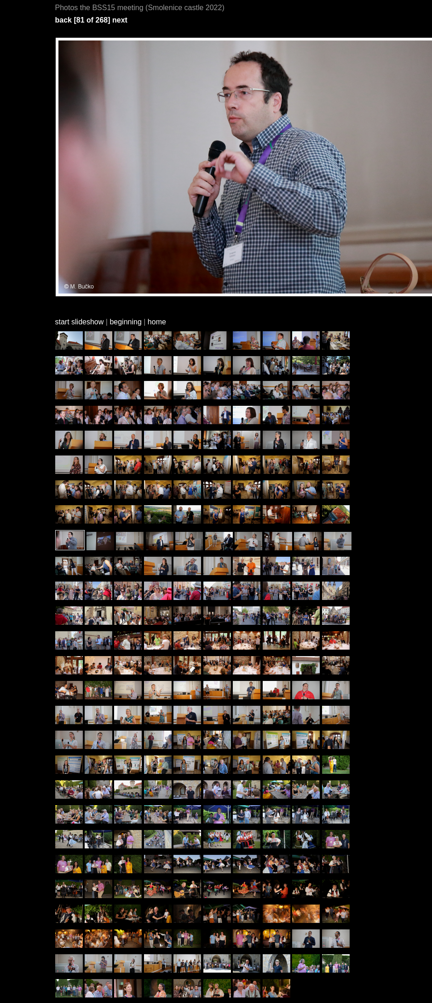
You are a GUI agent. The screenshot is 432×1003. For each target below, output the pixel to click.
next (119, 20)
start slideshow (79, 322)
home (157, 322)
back (63, 20)
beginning (125, 322)
